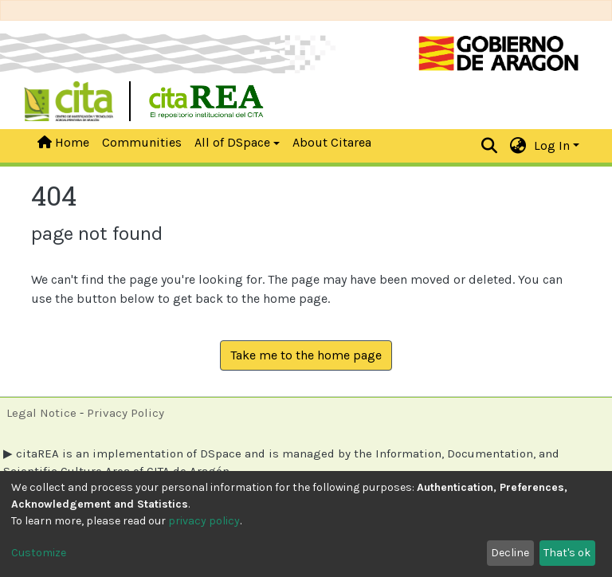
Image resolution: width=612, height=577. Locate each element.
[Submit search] (489, 146)
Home (63, 142)
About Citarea (331, 142)
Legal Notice (41, 413)
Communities (142, 142)
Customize (38, 552)
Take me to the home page (306, 355)
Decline (510, 552)
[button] (518, 146)
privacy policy (204, 521)
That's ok (566, 552)
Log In (552, 145)
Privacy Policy (125, 413)
